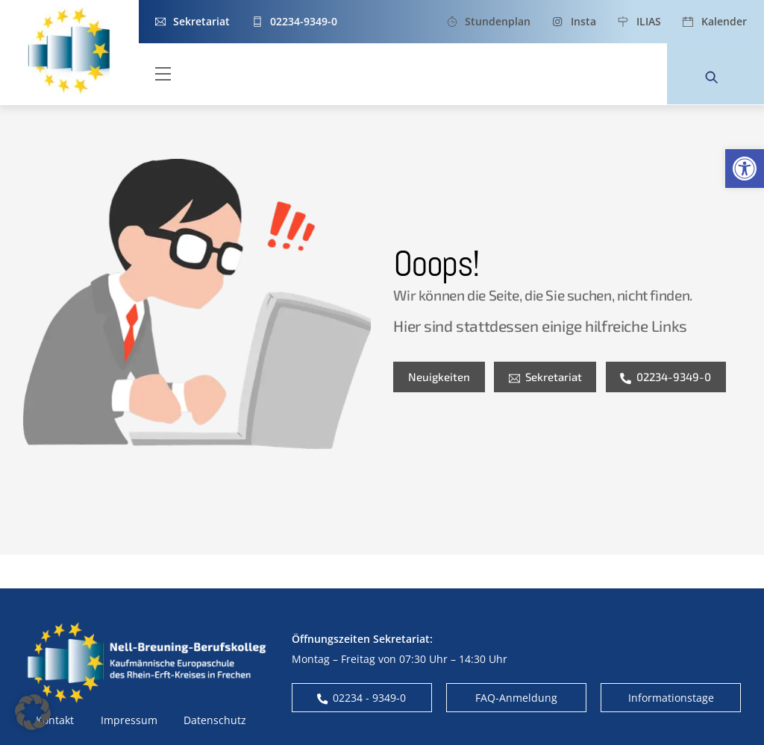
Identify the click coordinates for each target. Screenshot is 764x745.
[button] (744, 168)
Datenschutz (215, 720)
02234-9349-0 (665, 376)
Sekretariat (545, 376)
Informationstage (671, 698)
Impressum (129, 720)
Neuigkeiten (439, 376)
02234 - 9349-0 (362, 698)
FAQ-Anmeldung (516, 698)
